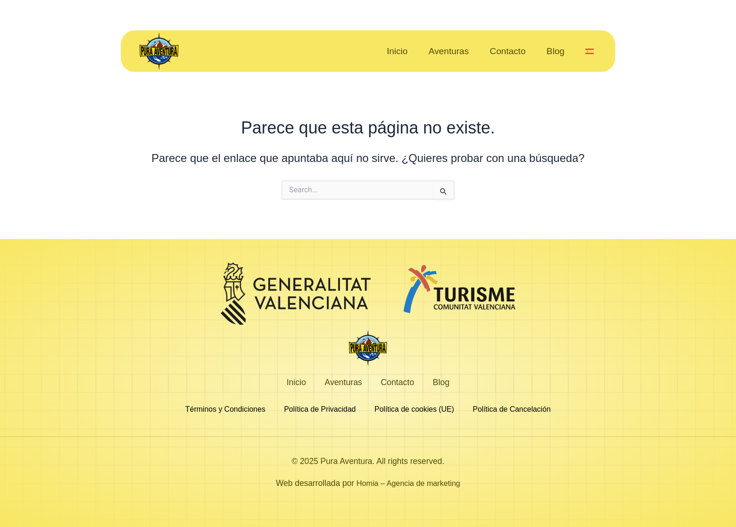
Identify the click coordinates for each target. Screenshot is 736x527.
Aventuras (449, 51)
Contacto (508, 51)
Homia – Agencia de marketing (409, 483)
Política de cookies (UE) (414, 410)
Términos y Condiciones (225, 410)
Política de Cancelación (512, 410)
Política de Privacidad (320, 410)
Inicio (397, 51)
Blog (555, 51)
